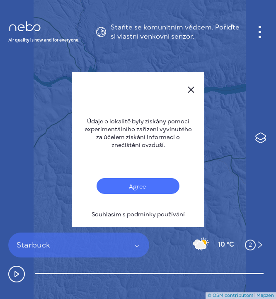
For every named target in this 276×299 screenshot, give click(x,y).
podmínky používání (156, 214)
